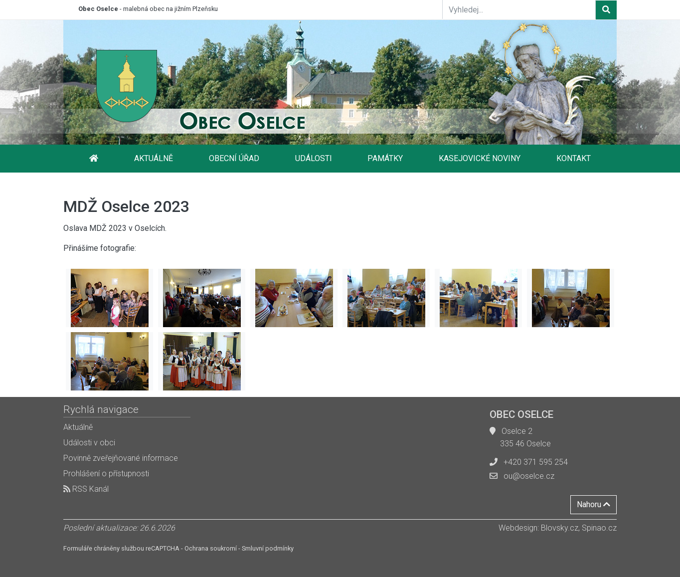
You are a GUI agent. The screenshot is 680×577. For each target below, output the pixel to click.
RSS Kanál (86, 489)
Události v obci (89, 442)
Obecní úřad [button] (234, 158)
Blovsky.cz (559, 528)
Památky (385, 158)
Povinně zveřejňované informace (120, 458)
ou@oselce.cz (529, 476)
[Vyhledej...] (519, 9)
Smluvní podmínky (268, 548)
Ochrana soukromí (210, 548)
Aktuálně (153, 158)
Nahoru (593, 504)
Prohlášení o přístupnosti (106, 473)
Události (313, 158)
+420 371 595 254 (536, 462)
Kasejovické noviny (479, 158)
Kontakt (573, 158)
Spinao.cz (599, 528)
